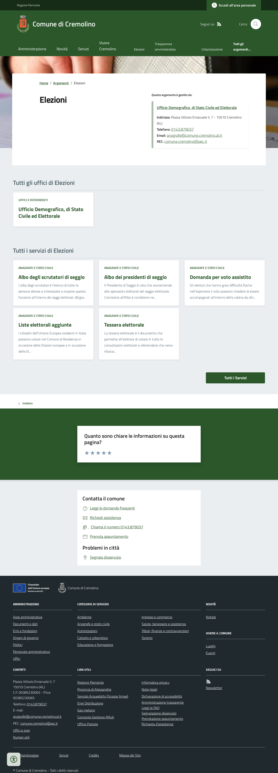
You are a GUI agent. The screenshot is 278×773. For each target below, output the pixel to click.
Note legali (149, 689)
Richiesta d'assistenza (157, 724)
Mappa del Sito (130, 755)
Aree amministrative (27, 617)
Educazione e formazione (95, 644)
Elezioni (139, 49)
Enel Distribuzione (90, 703)
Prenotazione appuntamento (162, 718)
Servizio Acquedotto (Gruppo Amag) (102, 696)
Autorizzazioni (87, 630)
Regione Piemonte (28, 5)
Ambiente (84, 617)
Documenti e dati (25, 624)
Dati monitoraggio (26, 755)
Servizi (83, 49)
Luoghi (210, 646)
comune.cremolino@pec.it (185, 141)
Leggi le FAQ (151, 707)
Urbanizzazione (212, 49)
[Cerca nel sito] (254, 24)
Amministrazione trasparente (163, 702)
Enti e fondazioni (25, 630)
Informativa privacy (155, 682)
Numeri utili (21, 737)
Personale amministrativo (31, 651)
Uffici (16, 658)
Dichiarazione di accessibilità (162, 696)
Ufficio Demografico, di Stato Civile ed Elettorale (197, 108)
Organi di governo (25, 637)
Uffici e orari (21, 730)
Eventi (210, 653)
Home (44, 83)
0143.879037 (182, 129)
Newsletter (214, 687)
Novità (62, 49)
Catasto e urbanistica (92, 637)
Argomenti (61, 83)
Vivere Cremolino (107, 46)
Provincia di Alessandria (94, 689)
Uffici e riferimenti (33, 200)
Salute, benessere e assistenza (164, 624)
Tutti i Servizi (235, 378)
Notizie (211, 617)
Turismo (147, 637)
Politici (17, 644)
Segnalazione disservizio (159, 713)
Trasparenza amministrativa (165, 46)
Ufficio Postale (87, 724)
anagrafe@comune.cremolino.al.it (194, 135)
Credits (94, 755)
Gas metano (86, 710)
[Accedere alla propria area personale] (234, 5)
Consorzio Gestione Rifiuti (95, 717)
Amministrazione (32, 49)
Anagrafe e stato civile (35, 267)
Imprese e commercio (157, 617)
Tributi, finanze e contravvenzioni (165, 630)
